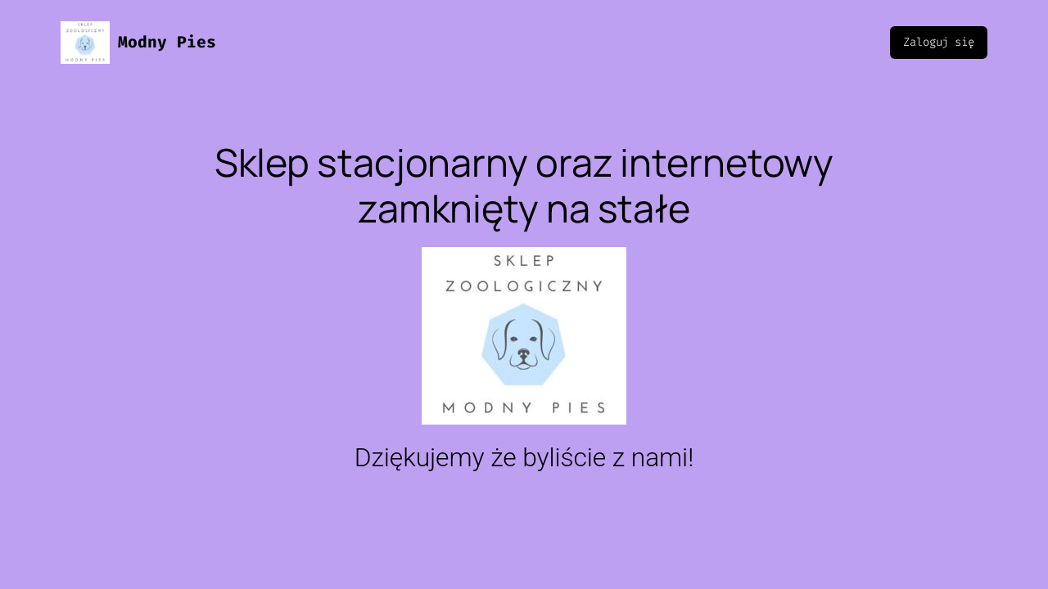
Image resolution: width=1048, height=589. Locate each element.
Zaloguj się (938, 42)
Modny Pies (167, 42)
